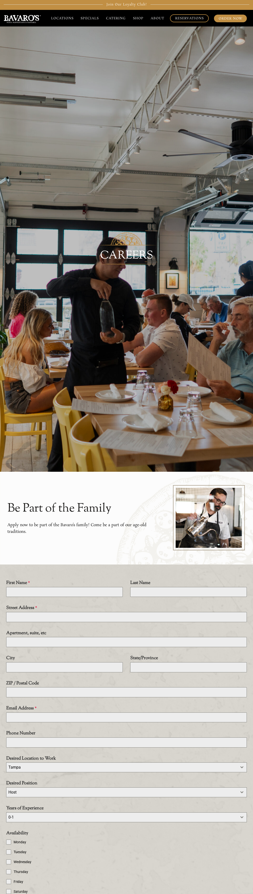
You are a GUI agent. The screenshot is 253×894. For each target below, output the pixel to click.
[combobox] (126, 767)
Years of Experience (24, 808)
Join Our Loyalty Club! (126, 4)
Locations (62, 18)
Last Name (140, 583)
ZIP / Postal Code (22, 683)
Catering (116, 18)
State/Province (144, 658)
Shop (138, 18)
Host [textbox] (12, 792)
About (157, 18)
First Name (18, 583)
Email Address (21, 708)
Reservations (189, 18)
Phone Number (20, 733)
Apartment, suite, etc (26, 633)
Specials (90, 18)
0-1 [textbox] (11, 817)
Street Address (21, 608)
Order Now (230, 18)
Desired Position (21, 783)
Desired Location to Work (31, 758)
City (10, 658)
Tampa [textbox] (14, 767)
